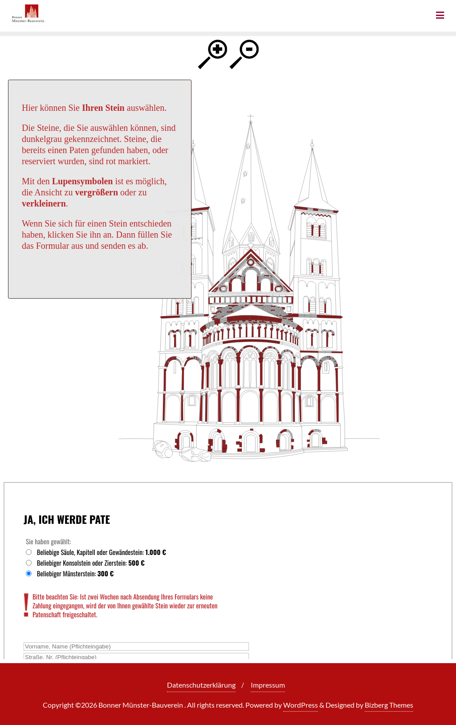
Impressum (268, 684)
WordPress (300, 705)
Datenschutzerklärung (201, 684)
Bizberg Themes (389, 705)
